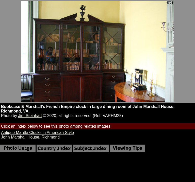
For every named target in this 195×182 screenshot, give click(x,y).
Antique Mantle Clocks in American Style (37, 132)
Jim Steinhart (30, 115)
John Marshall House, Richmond (30, 137)
